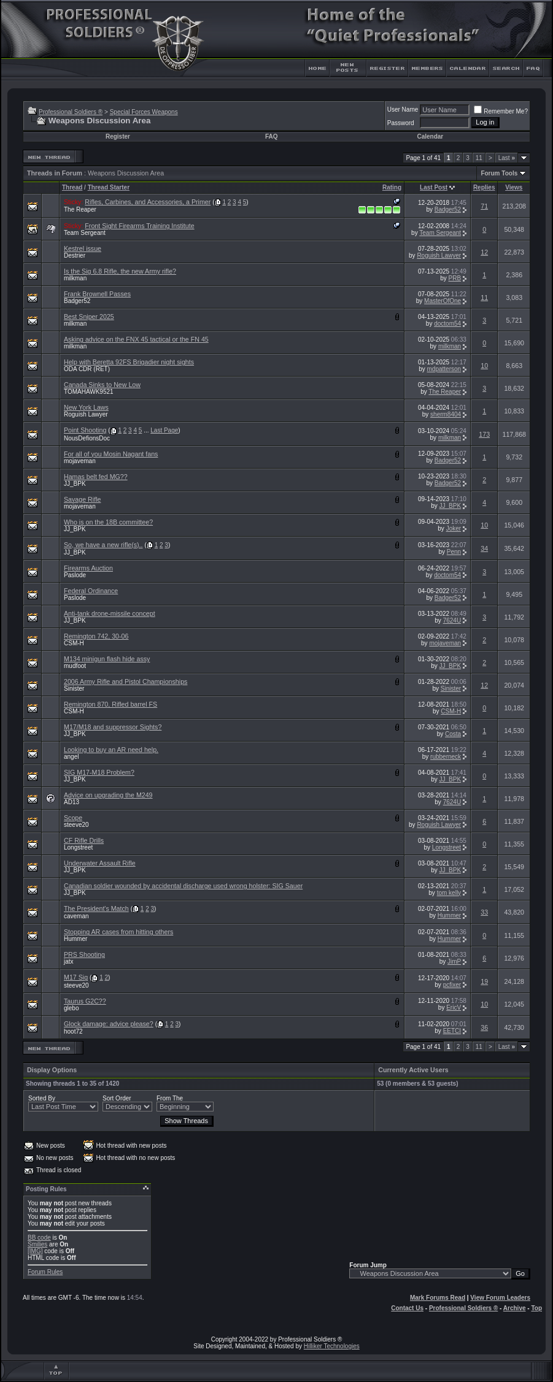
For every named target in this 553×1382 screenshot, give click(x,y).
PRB (455, 278)
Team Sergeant (85, 232)
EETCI (452, 1030)
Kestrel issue (82, 248)
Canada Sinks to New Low (102, 384)
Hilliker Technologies (332, 1346)
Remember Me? (501, 111)
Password (400, 123)
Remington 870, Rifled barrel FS (110, 704)
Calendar (430, 136)
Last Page (164, 430)
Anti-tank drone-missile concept (109, 613)
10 (484, 365)
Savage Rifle (82, 499)
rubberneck (445, 756)
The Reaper (80, 209)
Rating (391, 187)
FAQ (271, 136)
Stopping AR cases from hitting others (118, 931)
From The (170, 1098)
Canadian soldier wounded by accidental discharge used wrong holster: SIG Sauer (183, 885)
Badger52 (448, 209)
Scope (73, 817)
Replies (484, 187)
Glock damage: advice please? (108, 1023)
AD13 (71, 802)
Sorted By (41, 1098)
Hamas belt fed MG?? (96, 476)
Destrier (74, 255)
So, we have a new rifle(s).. (103, 544)
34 (484, 548)
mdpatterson (444, 369)
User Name (403, 109)
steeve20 (76, 824)
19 (484, 981)
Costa (453, 734)
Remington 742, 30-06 (96, 636)
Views (513, 187)
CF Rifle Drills (84, 840)
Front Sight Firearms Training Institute (139, 225)
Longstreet (78, 847)
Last (506, 158)
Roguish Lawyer (439, 255)
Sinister (74, 688)
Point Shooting (85, 430)
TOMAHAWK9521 (89, 391)
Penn (454, 551)
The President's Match (96, 908)
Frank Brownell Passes (97, 294)
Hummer (449, 915)
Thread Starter (109, 187)
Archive (514, 1308)
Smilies (37, 1244)
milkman (75, 278)
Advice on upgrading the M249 (108, 795)
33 (484, 912)
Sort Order (116, 1098)
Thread (72, 187)
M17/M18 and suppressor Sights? (112, 727)
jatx (69, 961)
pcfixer (452, 984)
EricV (453, 1007)
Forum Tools (499, 173)
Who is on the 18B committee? (108, 522)
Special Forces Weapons (144, 112)
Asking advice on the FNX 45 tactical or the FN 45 (136, 339)
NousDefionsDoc (87, 438)
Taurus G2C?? (85, 1001)
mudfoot (75, 665)
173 (484, 434)
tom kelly (449, 892)
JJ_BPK (75, 483)
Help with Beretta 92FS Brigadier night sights (129, 362)
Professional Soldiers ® (70, 112)
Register (118, 136)
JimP (454, 961)
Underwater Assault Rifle (100, 863)
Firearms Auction (88, 568)
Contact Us (407, 1308)
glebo (71, 1008)
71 (484, 206)
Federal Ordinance (91, 590)
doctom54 (447, 323)
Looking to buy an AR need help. (111, 749)
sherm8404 (445, 414)
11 (479, 158)
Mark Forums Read (437, 1297)
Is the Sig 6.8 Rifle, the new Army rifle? (120, 271)
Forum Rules (45, 1272)
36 (484, 1027)
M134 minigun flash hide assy (107, 658)
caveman (76, 916)
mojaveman (80, 461)
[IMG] (35, 1251)
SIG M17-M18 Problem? (99, 772)
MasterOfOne (442, 301)
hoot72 (73, 1031)
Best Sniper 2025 (89, 316)
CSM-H (74, 643)
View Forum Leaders (500, 1297)
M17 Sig (76, 977)
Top (536, 1308)
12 (484, 252)
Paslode (75, 575)
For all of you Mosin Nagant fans (111, 454)
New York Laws (86, 407)
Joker (453, 528)
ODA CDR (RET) (87, 369)
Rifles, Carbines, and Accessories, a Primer (148, 201)
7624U (452, 620)
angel (71, 756)
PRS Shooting (84, 954)
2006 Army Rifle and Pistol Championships (125, 681)
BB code (39, 1237)
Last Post (433, 187)
